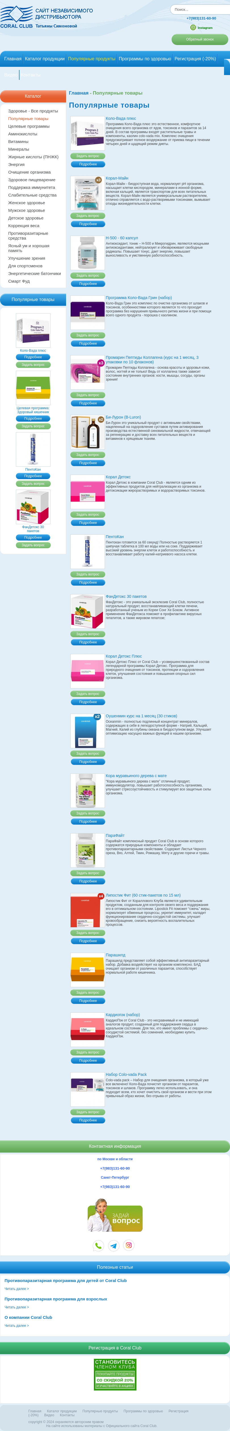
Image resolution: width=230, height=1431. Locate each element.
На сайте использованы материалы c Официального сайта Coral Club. (101, 1426)
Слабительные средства (32, 195)
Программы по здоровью (145, 59)
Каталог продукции (45, 59)
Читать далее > (17, 1289)
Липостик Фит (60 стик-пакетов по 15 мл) (143, 895)
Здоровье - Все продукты (33, 111)
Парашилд (115, 955)
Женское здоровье (26, 203)
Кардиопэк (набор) (123, 1015)
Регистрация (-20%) (195, 59)
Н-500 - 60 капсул (122, 238)
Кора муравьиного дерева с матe (136, 776)
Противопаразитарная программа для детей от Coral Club (66, 1280)
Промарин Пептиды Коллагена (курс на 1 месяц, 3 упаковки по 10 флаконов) (152, 359)
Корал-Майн (117, 178)
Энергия (16, 164)
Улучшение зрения (26, 258)
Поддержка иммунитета (31, 187)
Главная (13, 59)
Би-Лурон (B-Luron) (123, 417)
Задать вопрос (33, 365)
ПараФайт (115, 835)
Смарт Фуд (19, 281)
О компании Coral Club (28, 1317)
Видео (11, 75)
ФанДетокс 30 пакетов (33, 527)
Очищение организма (29, 172)
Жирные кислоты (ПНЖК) (33, 157)
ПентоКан (33, 468)
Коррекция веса (23, 225)
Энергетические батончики (34, 273)
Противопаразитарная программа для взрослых (56, 1299)
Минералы (18, 149)
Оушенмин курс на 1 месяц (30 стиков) (141, 716)
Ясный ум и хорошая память (28, 248)
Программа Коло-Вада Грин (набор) (139, 298)
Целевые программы (29, 126)
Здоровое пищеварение (31, 180)
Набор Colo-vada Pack (126, 1074)
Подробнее (33, 357)
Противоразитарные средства (28, 236)
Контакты (31, 75)
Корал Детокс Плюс (124, 656)
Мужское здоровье (26, 210)
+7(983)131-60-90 (197, 18)
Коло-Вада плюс (33, 349)
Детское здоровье (25, 218)
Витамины (18, 141)
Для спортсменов (25, 266)
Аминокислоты (22, 134)
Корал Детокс (118, 477)
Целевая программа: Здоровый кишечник (33, 408)
